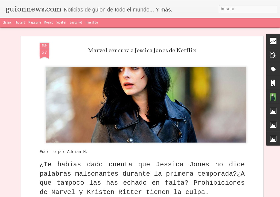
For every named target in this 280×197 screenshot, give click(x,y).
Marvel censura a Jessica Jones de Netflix (142, 37)
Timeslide (91, 22)
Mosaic (48, 22)
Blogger (248, 193)
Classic (7, 22)
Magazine (34, 22)
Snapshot (76, 22)
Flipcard (20, 22)
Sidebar (61, 22)
